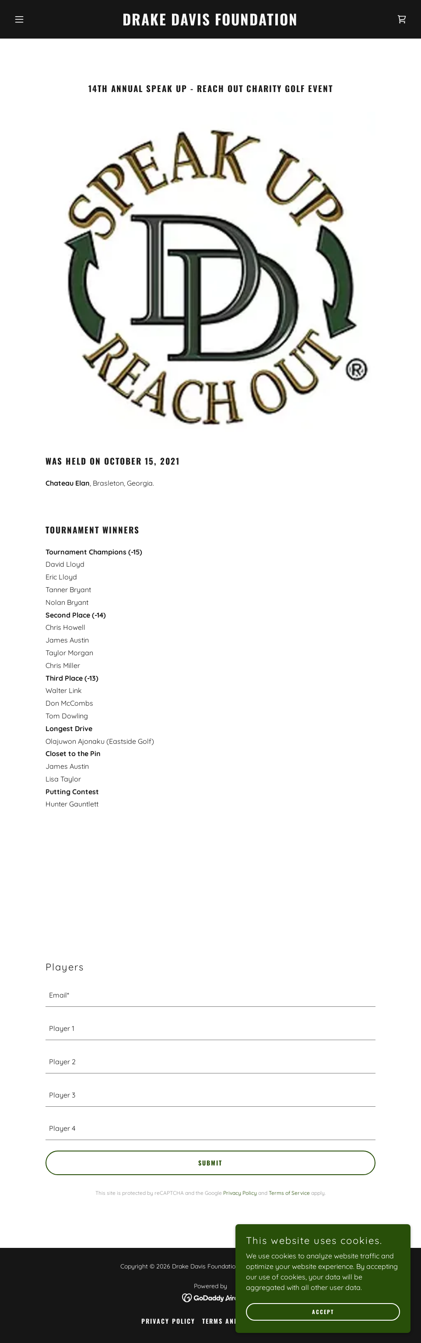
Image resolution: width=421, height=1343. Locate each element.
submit (210, 1162)
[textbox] (210, 995)
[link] (210, 22)
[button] (40, 19)
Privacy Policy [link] (240, 1193)
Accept (323, 1311)
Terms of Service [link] (289, 1193)
